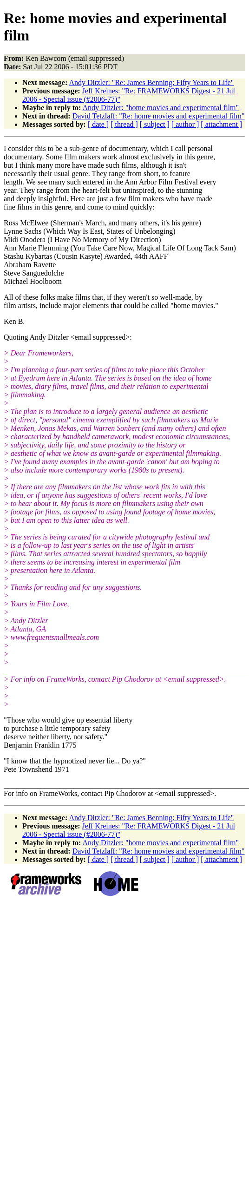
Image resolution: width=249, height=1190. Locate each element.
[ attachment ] (221, 124)
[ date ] (98, 124)
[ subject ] (155, 124)
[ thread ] (124, 124)
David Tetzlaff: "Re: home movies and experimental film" (158, 116)
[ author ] (185, 124)
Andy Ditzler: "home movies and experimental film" (160, 108)
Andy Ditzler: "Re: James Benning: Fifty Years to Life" (151, 82)
